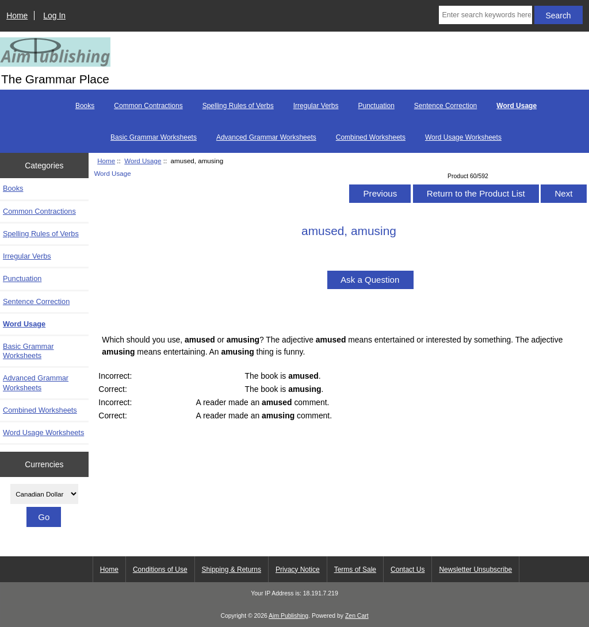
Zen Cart (357, 616)
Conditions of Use (160, 570)
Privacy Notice (298, 570)
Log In (54, 15)
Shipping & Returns (231, 570)
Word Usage (142, 160)
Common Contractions (148, 106)
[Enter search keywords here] (485, 15)
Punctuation (376, 106)
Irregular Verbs (316, 106)
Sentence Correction (445, 106)
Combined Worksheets (371, 137)
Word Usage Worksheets (463, 137)
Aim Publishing (288, 616)
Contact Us (407, 570)
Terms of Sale (355, 570)
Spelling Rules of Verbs (238, 106)
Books (84, 106)
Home (17, 15)
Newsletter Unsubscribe (475, 570)
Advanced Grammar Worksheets (266, 137)
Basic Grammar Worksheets (153, 137)
